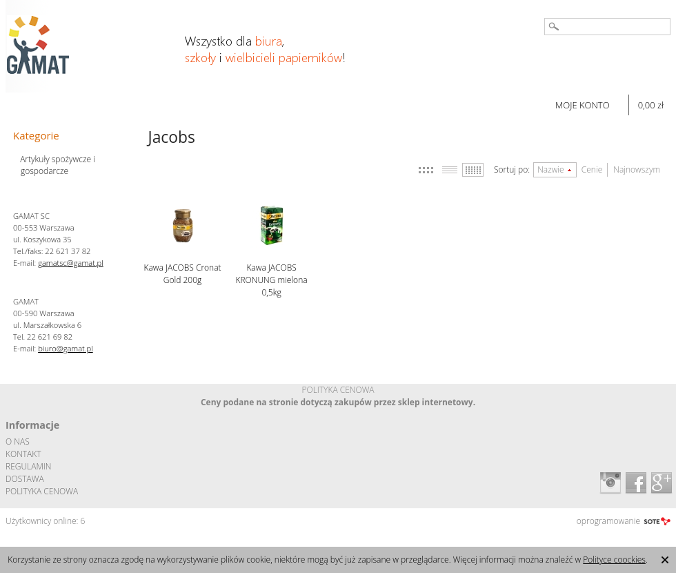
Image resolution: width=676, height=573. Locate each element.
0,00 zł (651, 105)
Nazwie (550, 169)
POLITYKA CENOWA (42, 491)
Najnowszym (636, 169)
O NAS (18, 441)
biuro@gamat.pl (65, 348)
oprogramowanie (608, 521)
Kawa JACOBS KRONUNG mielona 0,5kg (271, 280)
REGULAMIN (28, 466)
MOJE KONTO (582, 105)
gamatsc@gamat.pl (70, 263)
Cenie (591, 169)
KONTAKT (23, 454)
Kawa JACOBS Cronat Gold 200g (182, 274)
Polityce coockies (614, 559)
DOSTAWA (25, 479)
